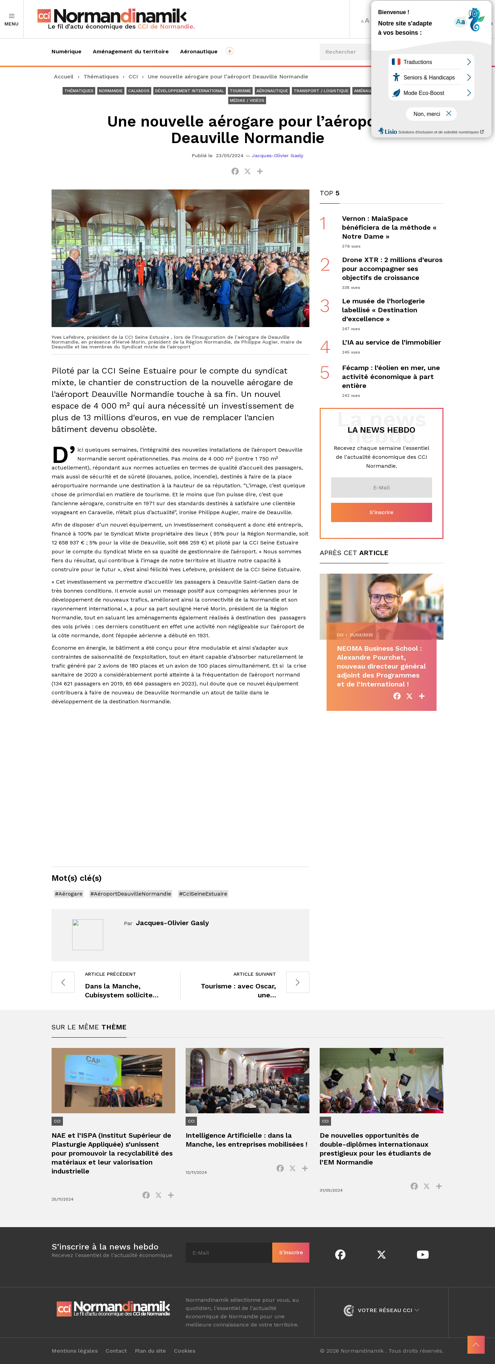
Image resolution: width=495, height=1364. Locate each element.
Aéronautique (199, 51)
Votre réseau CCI (381, 1310)
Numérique (66, 51)
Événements (418, 77)
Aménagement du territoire (131, 51)
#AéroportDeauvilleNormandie (130, 893)
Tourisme (240, 90)
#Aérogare (68, 893)
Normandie (111, 90)
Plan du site (150, 1351)
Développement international (189, 90)
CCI (133, 76)
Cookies (184, 1351)
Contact (116, 1351)
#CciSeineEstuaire (203, 893)
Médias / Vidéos (247, 100)
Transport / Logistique (321, 90)
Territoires (438, 19)
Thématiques (101, 76)
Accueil (64, 76)
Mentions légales (75, 1351)
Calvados (139, 90)
